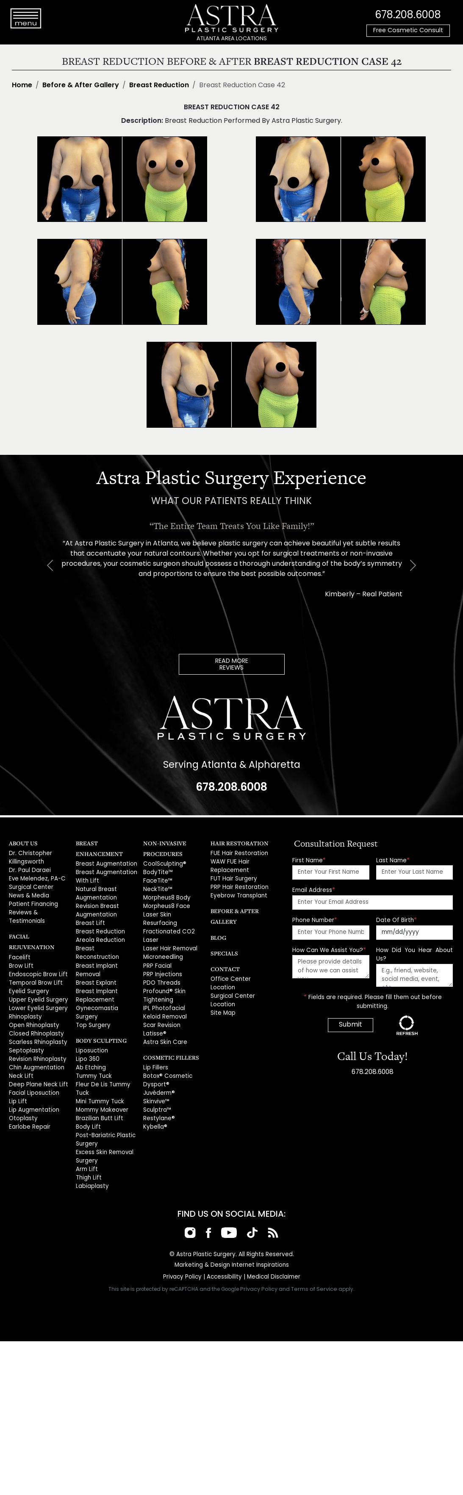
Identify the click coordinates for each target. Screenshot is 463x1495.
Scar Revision (161, 1010)
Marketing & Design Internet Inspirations (231, 1243)
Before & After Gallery (80, 85)
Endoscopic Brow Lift (36, 959)
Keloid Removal (164, 1002)
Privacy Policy (183, 1255)
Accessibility (224, 1255)
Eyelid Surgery (28, 975)
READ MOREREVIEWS (231, 664)
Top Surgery (92, 1010)
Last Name (393, 860)
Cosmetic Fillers (168, 1040)
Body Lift (87, 1108)
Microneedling (163, 944)
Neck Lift (19, 1057)
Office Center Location (241, 976)
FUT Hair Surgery (233, 877)
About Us (22, 842)
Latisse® (154, 1018)
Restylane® (158, 1100)
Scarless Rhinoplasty (37, 1024)
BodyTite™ (157, 872)
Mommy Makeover (101, 1091)
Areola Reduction (100, 936)
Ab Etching (90, 1051)
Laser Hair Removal (169, 936)
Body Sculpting (99, 1024)
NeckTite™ (157, 888)
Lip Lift (16, 1081)
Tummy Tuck (93, 1059)
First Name (309, 860)
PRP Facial (157, 952)
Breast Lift (89, 920)
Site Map (222, 1001)
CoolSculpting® (164, 863)
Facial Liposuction (33, 1073)
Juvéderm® (159, 1075)
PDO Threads (161, 969)
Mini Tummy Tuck (99, 1083)
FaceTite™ (157, 880)
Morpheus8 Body (166, 896)
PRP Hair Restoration (238, 885)
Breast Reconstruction (106, 944)
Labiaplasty (91, 1165)
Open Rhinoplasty (33, 1008)
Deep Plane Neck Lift (36, 1065)
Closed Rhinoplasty (35, 1016)
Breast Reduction (159, 85)
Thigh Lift (87, 1157)
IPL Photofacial (163, 993)
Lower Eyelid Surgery (37, 991)
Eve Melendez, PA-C (36, 877)
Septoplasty (25, 1032)
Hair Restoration (237, 842)
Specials (223, 950)
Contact (224, 966)
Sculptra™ (156, 1091)
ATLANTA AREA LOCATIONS (232, 39)
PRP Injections (162, 961)
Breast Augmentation (105, 863)
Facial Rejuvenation (39, 932)
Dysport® (155, 1067)
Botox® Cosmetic (166, 1059)
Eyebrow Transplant (238, 893)
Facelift (18, 943)
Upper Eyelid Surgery (37, 983)
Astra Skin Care (164, 1026)
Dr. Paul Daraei (29, 869)
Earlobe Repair (29, 1105)
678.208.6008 (408, 15)
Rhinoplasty (25, 999)
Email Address (313, 890)
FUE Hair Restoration (238, 852)
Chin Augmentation (35, 1049)
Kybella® (154, 1108)
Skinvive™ (156, 1083)
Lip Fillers (155, 1051)
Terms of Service (314, 1267)
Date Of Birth (396, 919)
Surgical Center (30, 885)
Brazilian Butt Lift (97, 1100)
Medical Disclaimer (272, 1255)
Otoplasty (22, 1097)
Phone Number (314, 919)
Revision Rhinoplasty (37, 1040)
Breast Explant (95, 969)
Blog (218, 935)
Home (22, 85)
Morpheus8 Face (166, 904)
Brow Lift (20, 951)
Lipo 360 (87, 1043)
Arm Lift (85, 1149)
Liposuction (91, 1035)
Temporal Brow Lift (34, 967)
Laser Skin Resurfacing (173, 912)
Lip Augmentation (33, 1089)
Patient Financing (32, 901)
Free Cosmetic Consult (408, 31)
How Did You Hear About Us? (414, 954)
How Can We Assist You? (329, 949)
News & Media (28, 893)
